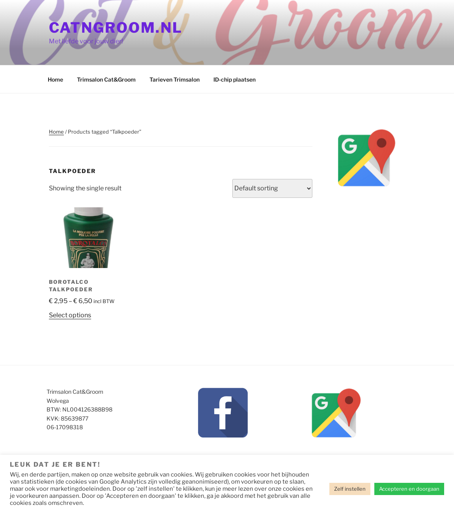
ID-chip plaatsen (234, 79)
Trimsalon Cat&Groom (106, 79)
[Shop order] (272, 188)
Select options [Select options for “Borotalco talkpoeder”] (70, 315)
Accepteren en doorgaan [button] (409, 489)
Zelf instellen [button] (350, 489)
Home (55, 79)
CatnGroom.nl (116, 27)
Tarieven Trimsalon (174, 79)
